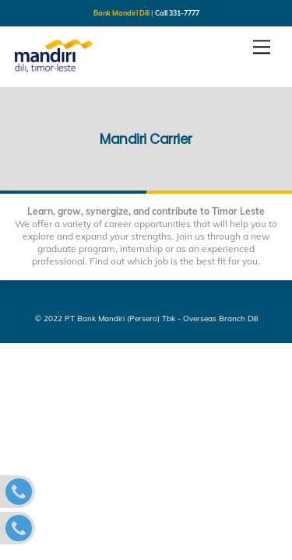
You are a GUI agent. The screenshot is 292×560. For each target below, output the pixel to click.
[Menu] (261, 47)
